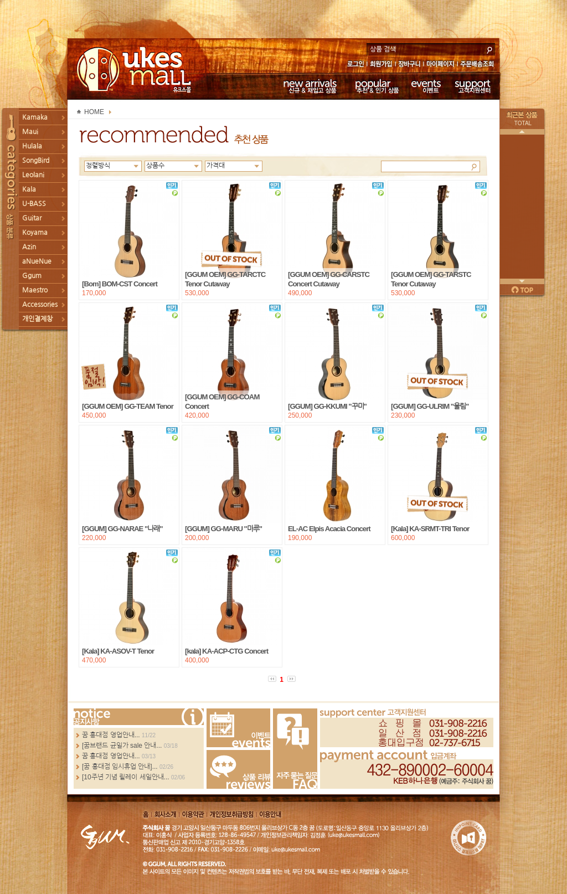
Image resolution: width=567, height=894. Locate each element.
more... (139, 716)
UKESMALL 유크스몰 (135, 69)
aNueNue (36, 261)
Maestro (35, 290)
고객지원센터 (473, 86)
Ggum (32, 276)
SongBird (35, 160)
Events (238, 727)
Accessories (40, 304)
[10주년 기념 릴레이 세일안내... (125, 777)
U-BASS (34, 204)
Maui (30, 132)
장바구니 (409, 65)
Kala (29, 189)
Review (238, 769)
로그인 (355, 65)
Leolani (33, 175)
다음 (522, 281)
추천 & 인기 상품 (376, 86)
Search (474, 166)
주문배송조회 (479, 65)
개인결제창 (37, 319)
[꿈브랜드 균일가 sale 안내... (122, 745)
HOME (94, 112)
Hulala (32, 146)
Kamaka (35, 117)
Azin (29, 247)
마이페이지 (440, 65)
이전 (522, 132)
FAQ (295, 748)
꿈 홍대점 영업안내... (111, 735)
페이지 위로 (522, 290)
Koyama (35, 232)
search (489, 48)
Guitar (32, 218)
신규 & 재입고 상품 (308, 86)
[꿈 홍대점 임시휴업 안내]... (120, 766)
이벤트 (426, 86)
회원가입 (381, 65)
